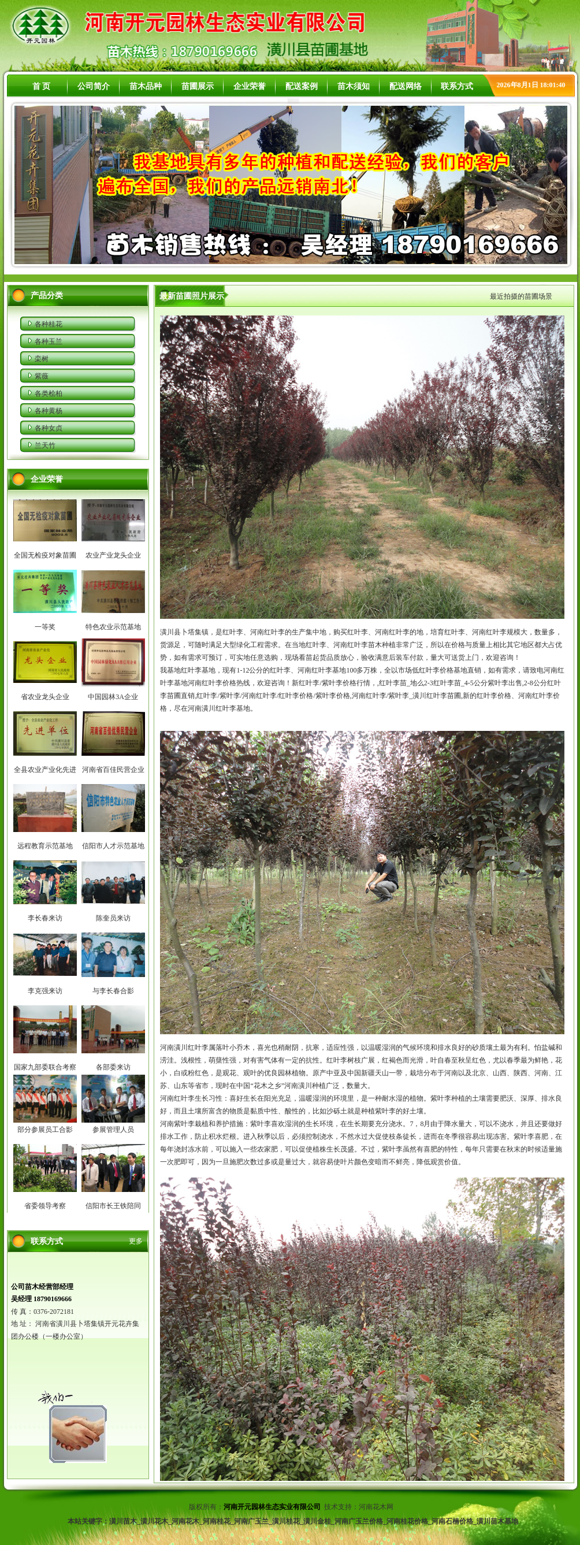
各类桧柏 (48, 393)
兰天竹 (45, 445)
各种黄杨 (48, 411)
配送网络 (405, 86)
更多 (136, 1241)
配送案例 (301, 86)
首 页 (41, 86)
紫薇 (42, 376)
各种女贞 (48, 428)
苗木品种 (145, 86)
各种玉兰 (48, 341)
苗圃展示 (197, 86)
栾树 (42, 359)
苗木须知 (353, 86)
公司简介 (93, 86)
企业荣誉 (249, 86)
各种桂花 (48, 324)
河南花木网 (377, 1507)
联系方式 (457, 86)
